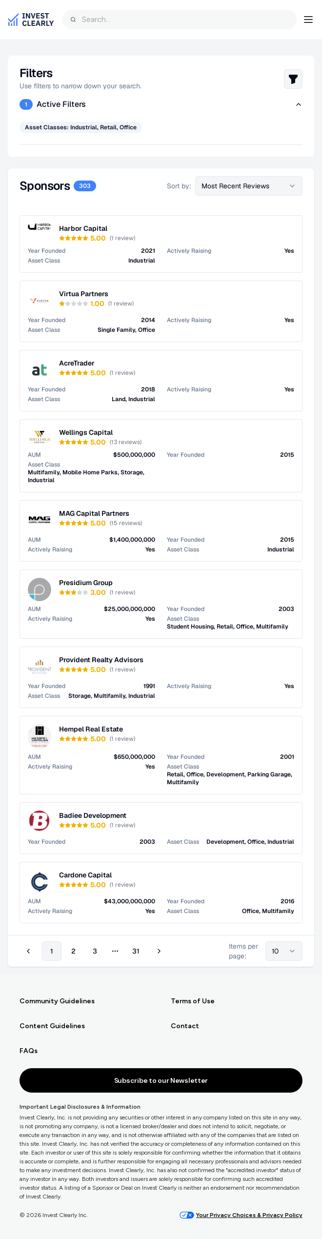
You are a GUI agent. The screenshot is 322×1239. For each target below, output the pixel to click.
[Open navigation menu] (308, 19)
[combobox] (179, 19)
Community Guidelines (57, 1001)
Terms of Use (193, 1001)
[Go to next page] (157, 951)
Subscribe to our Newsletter (161, 1080)
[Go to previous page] (30, 951)
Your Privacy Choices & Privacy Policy (241, 1215)
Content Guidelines (52, 1026)
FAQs (29, 1051)
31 (136, 951)
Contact (185, 1026)
